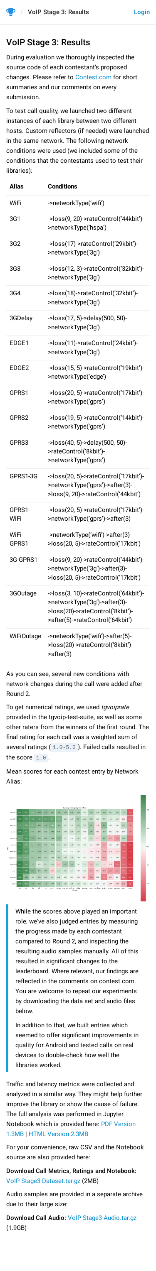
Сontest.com (93, 77)
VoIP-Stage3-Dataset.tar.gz (43, 1180)
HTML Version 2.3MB (58, 1133)
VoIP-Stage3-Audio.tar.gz (102, 1217)
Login (142, 12)
